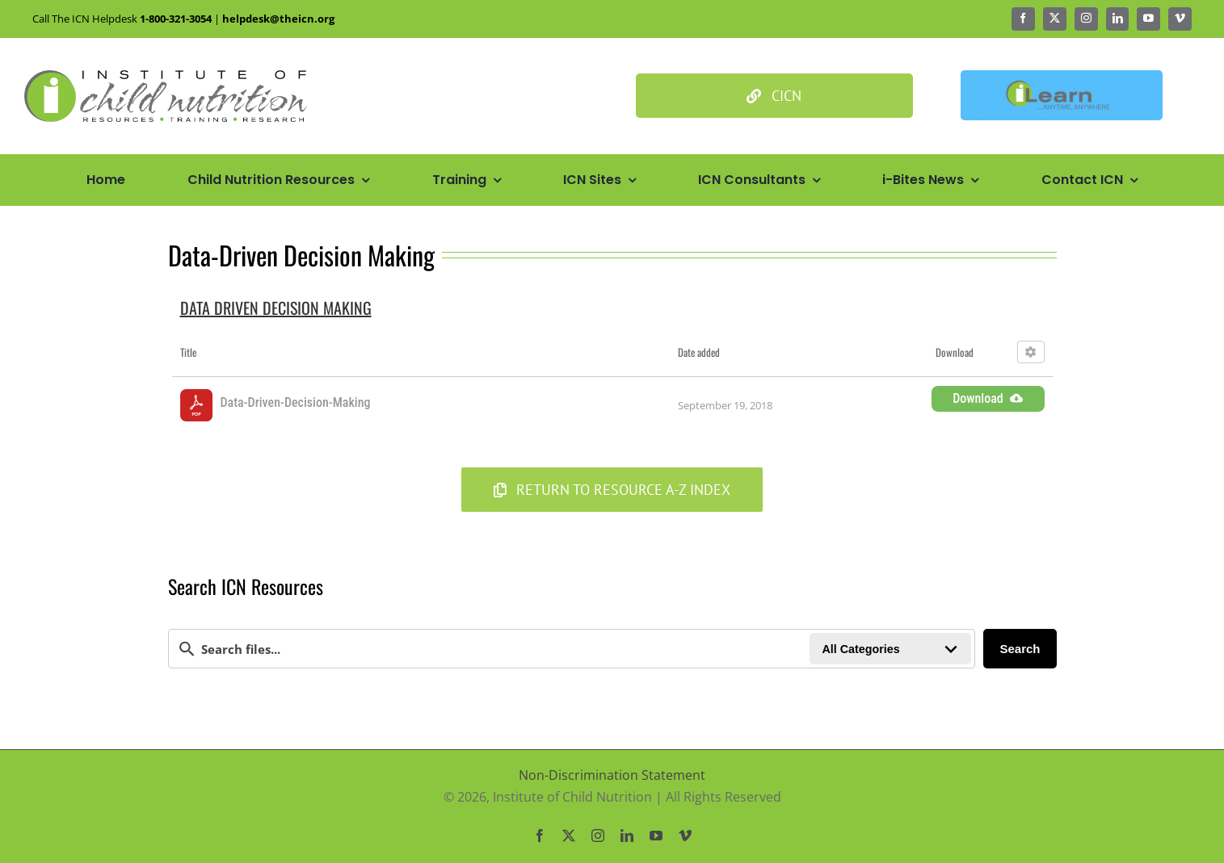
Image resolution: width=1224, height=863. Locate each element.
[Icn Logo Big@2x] (165, 77)
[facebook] (1023, 19)
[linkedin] (1117, 19)
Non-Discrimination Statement (612, 775)
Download (988, 398)
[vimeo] (1180, 19)
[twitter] (1054, 19)
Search (1019, 649)
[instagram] (1086, 19)
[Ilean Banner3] (1062, 77)
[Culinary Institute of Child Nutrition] (774, 95)
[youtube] (1148, 19)
